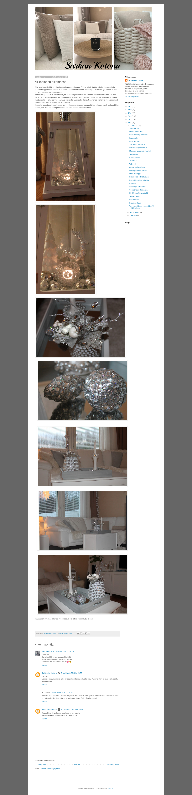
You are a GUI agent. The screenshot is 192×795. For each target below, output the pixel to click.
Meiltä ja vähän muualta (138, 171)
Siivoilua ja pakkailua (137, 144)
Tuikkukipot (133, 154)
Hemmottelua (134, 200)
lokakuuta (133, 215)
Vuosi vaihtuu (134, 128)
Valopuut (132, 164)
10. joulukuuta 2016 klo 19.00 (62, 692)
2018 (130, 116)
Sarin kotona (47, 651)
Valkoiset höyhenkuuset (138, 148)
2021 (130, 106)
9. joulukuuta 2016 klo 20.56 (71, 673)
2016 (130, 123)
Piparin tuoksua (135, 203)
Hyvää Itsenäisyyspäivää (138, 193)
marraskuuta (134, 212)
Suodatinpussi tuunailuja (138, 190)
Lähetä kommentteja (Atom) (50, 768)
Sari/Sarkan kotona (49, 673)
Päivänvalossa (134, 157)
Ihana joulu (133, 138)
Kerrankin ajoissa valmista (139, 180)
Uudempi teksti (41, 764)
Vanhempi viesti (113, 764)
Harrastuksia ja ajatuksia (138, 135)
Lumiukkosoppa (135, 174)
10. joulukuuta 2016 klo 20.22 (72, 710)
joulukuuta (134, 125)
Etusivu (77, 764)
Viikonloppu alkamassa (137, 187)
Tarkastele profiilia (132, 96)
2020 (130, 110)
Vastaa (44, 665)
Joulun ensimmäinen (137, 167)
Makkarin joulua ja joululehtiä (140, 151)
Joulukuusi (133, 161)
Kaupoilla (132, 183)
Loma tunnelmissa (136, 132)
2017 (130, 119)
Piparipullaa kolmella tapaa (139, 177)
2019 (130, 113)
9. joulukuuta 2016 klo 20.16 (63, 651)
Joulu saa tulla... (135, 141)
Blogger (110, 788)
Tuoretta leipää (134, 196)
